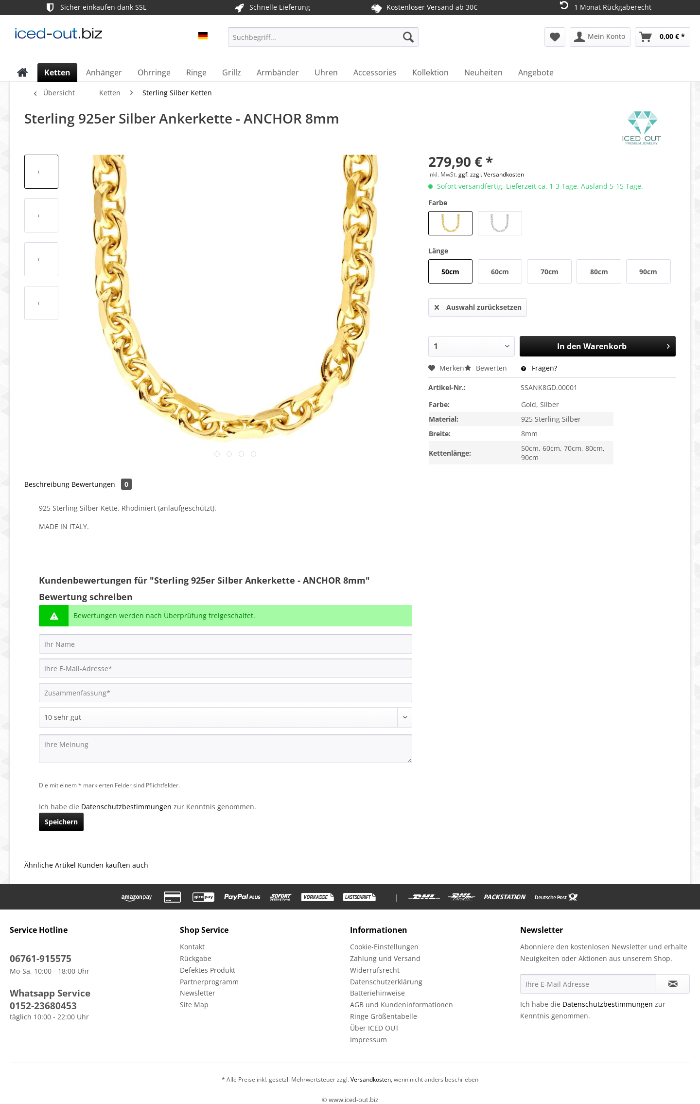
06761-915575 (40, 958)
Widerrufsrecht (375, 970)
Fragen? (539, 368)
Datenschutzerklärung (386, 981)
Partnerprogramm (209, 981)
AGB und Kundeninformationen (401, 1004)
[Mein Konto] (600, 37)
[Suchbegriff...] (323, 37)
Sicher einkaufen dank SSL (95, 7)
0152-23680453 (43, 1005)
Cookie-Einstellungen (384, 946)
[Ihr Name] (225, 644)
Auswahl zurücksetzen (478, 306)
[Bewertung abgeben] (225, 717)
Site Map (194, 1004)
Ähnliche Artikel (50, 865)
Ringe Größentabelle (383, 1016)
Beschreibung (47, 484)
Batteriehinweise (377, 992)
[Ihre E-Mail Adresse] (588, 984)
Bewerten (486, 368)
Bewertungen (101, 484)
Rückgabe (195, 958)
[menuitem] (323, 41)
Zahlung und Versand (385, 958)
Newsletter (197, 992)
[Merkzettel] (554, 37)
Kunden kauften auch (113, 865)
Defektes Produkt (207, 970)
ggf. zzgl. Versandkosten (491, 174)
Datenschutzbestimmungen (126, 806)
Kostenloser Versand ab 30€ (423, 7)
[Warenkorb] (662, 37)
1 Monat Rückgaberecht (604, 6)
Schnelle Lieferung (271, 7)
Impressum (368, 1039)
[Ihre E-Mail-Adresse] (225, 668)
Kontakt (192, 946)
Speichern (61, 821)
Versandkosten (370, 1079)
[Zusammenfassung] (225, 692)
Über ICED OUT (374, 1028)
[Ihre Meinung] (225, 748)
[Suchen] (408, 37)
